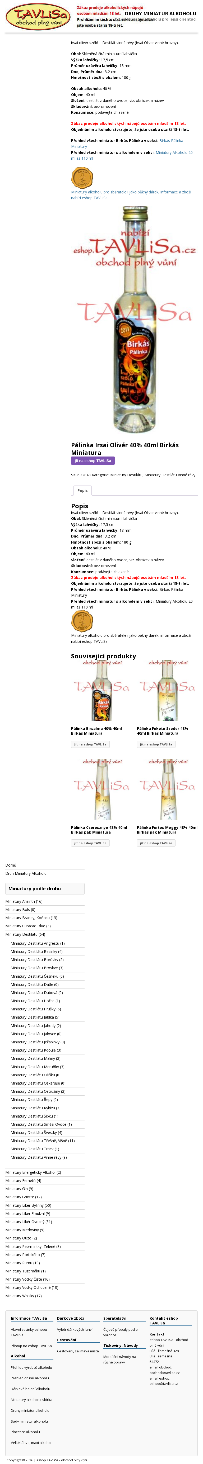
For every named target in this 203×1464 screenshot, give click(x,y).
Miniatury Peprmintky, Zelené (30, 1246)
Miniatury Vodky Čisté (23, 1279)
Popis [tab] (82, 490)
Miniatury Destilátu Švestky (34, 1132)
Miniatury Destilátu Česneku (34, 976)
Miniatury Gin (16, 1188)
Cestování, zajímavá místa (78, 1351)
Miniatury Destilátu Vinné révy (170, 474)
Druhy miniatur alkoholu (30, 1410)
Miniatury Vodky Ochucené (28, 1287)
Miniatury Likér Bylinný (24, 1205)
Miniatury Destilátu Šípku (32, 1116)
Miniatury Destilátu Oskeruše (35, 1083)
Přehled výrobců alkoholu (31, 1367)
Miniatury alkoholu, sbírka (31, 1399)
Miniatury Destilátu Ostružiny (35, 1091)
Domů (10, 865)
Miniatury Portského (22, 1254)
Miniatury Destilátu (126, 474)
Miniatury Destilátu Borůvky (34, 959)
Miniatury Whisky (19, 1295)
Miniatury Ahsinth (20, 901)
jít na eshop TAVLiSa (93, 461)
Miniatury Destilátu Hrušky (33, 1008)
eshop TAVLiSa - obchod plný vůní (61, 1460)
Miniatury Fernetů (20, 1180)
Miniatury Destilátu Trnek (32, 1148)
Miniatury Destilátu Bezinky (34, 951)
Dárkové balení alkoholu (30, 1388)
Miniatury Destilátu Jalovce (33, 1033)
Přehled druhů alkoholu (30, 1378)
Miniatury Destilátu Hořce (32, 1000)
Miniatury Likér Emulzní (25, 1213)
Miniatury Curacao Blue (25, 925)
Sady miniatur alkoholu (29, 1421)
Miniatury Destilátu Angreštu (35, 943)
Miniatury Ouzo (18, 1237)
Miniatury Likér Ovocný (24, 1221)
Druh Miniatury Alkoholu (26, 873)
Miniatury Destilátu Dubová (34, 992)
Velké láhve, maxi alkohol (31, 1442)
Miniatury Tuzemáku (22, 1270)
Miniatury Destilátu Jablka (32, 1017)
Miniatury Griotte (19, 1196)
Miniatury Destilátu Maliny (33, 1058)
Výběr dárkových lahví (75, 1329)
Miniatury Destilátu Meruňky (35, 1066)
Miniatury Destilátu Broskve (34, 967)
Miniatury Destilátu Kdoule (33, 1050)
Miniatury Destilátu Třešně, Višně (39, 1140)
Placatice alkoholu (25, 1431)
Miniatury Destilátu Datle (32, 984)
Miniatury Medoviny (22, 1229)
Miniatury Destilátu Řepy (31, 1099)
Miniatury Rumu (18, 1262)
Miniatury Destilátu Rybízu (33, 1107)
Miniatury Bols (17, 909)
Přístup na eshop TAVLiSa (31, 1345)
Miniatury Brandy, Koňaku (27, 917)
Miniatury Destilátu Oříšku (33, 1074)
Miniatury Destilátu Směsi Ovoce (38, 1124)
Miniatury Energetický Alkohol (30, 1172)
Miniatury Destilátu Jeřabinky (35, 1041)
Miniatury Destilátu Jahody (33, 1025)
